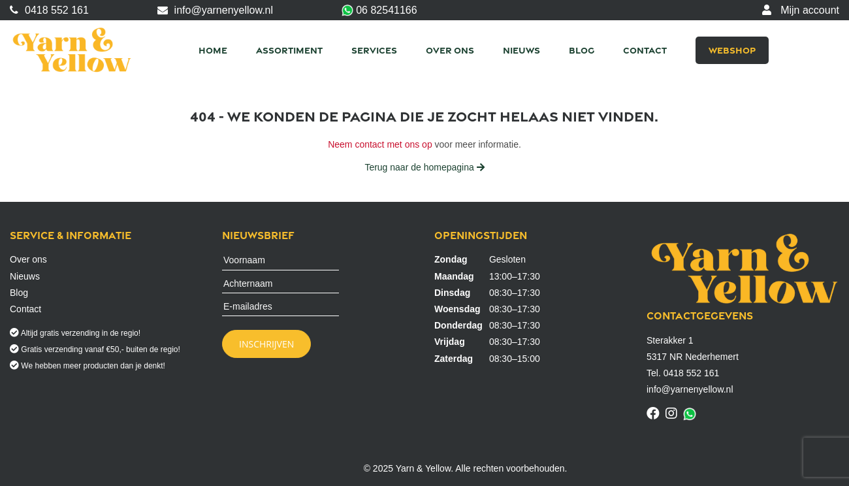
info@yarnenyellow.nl (215, 10)
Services (374, 50)
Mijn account (800, 10)
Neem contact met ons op (380, 144)
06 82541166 (379, 11)
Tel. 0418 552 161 (683, 373)
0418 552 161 (49, 10)
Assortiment (289, 50)
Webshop (732, 50)
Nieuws (521, 50)
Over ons (450, 50)
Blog (581, 50)
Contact (645, 50)
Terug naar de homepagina (424, 167)
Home (213, 50)
